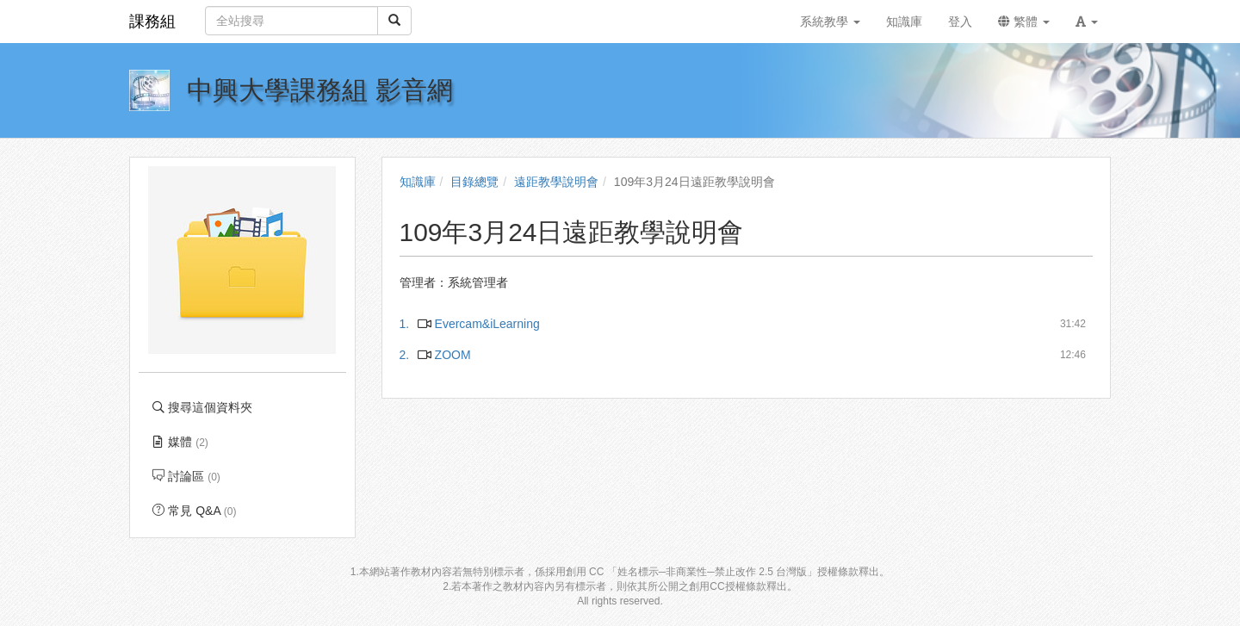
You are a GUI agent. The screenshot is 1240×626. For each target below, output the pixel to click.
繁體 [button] (1024, 21)
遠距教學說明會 (556, 182)
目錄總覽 (474, 182)
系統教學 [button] (830, 21)
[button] (1087, 21)
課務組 (152, 21)
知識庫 (418, 182)
